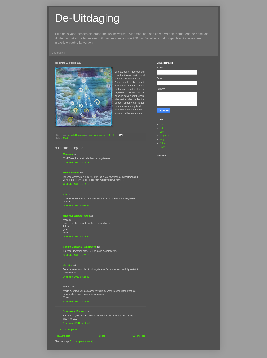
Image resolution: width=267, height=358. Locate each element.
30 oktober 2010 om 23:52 (76, 277)
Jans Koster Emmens (74, 311)
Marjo (162, 139)
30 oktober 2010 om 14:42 (76, 236)
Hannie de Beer (71, 172)
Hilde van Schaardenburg (76, 215)
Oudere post (138, 336)
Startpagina (58, 52)
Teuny (162, 147)
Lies (161, 132)
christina (67, 265)
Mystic (66, 138)
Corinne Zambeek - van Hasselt (79, 246)
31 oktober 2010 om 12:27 (76, 301)
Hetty (162, 128)
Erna (161, 124)
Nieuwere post (63, 336)
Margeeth (68, 154)
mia (65, 194)
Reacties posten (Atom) (81, 341)
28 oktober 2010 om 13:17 (76, 184)
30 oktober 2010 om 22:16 (76, 255)
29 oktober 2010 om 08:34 (76, 205)
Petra (162, 143)
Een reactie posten (68, 329)
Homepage (101, 336)
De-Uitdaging (87, 18)
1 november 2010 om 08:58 (76, 323)
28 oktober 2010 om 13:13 (76, 162)
